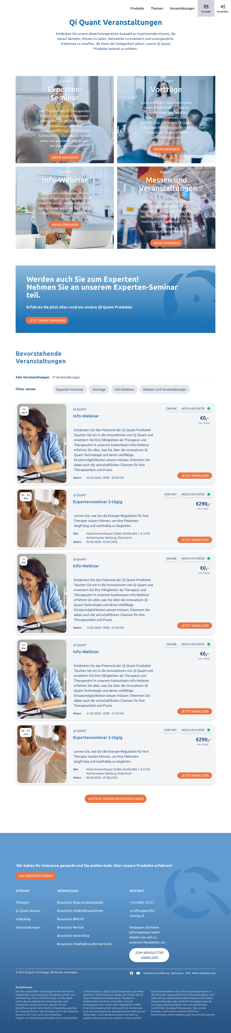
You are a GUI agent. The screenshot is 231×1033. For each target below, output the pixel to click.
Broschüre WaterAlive (73, 935)
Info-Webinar (124, 389)
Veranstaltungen (182, 8)
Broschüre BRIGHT (70, 919)
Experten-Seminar (69, 389)
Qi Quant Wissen (28, 911)
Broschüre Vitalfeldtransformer (80, 911)
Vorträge (99, 389)
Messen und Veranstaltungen (164, 389)
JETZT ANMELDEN (194, 475)
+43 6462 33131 (142, 902)
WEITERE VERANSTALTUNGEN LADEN (115, 799)
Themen (157, 8)
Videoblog (23, 919)
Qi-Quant (12, 8)
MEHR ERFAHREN (65, 157)
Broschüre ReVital (70, 927)
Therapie (22, 902)
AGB (187, 973)
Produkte (137, 8)
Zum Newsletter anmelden (149, 955)
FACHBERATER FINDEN (36, 876)
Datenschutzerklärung (156, 973)
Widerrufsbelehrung (203, 973)
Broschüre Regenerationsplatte (80, 902)
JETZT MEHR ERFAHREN (47, 320)
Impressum (177, 973)
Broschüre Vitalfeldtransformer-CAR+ (85, 944)
